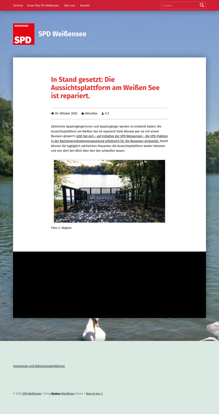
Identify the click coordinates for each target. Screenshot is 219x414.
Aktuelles (91, 113)
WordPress (67, 393)
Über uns (69, 5)
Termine (18, 5)
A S (107, 113)
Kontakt (85, 5)
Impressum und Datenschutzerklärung (39, 366)
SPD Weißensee (62, 34)
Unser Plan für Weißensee (43, 5)
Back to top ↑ (94, 393)
